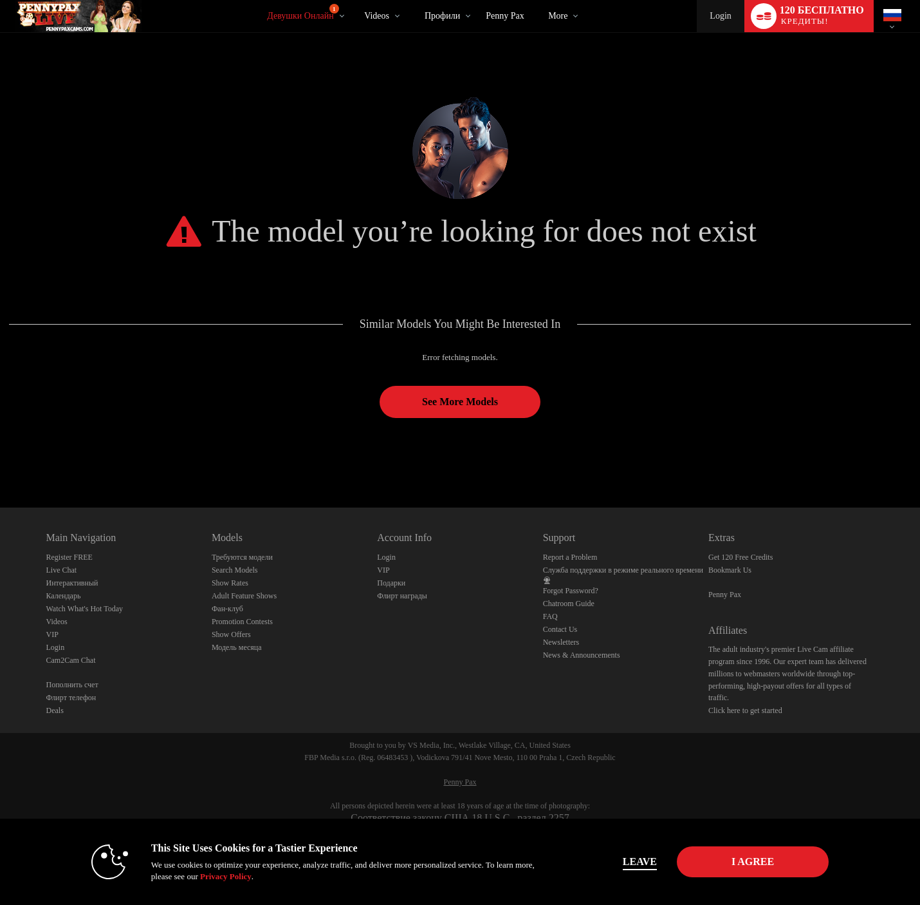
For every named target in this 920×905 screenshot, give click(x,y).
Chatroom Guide (568, 603)
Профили (442, 16)
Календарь (63, 595)
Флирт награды (402, 595)
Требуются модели (242, 557)
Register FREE (69, 557)
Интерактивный (72, 582)
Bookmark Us (729, 570)
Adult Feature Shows (244, 595)
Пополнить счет (72, 684)
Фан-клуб (227, 608)
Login (720, 16)
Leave (640, 861)
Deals (55, 710)
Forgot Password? (570, 590)
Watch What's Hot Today (85, 608)
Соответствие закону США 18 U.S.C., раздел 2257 (460, 817)
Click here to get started (745, 710)
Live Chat (61, 570)
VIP (52, 634)
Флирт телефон (71, 697)
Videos (376, 16)
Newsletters (561, 642)
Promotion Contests (242, 621)
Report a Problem (570, 557)
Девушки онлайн (302, 12)
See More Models (460, 401)
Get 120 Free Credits (740, 557)
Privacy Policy (226, 876)
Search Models (235, 570)
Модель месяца (237, 647)
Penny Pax (505, 16)
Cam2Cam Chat (71, 660)
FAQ (550, 616)
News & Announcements (581, 655)
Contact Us (560, 629)
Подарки (391, 582)
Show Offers (231, 634)
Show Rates (230, 582)
